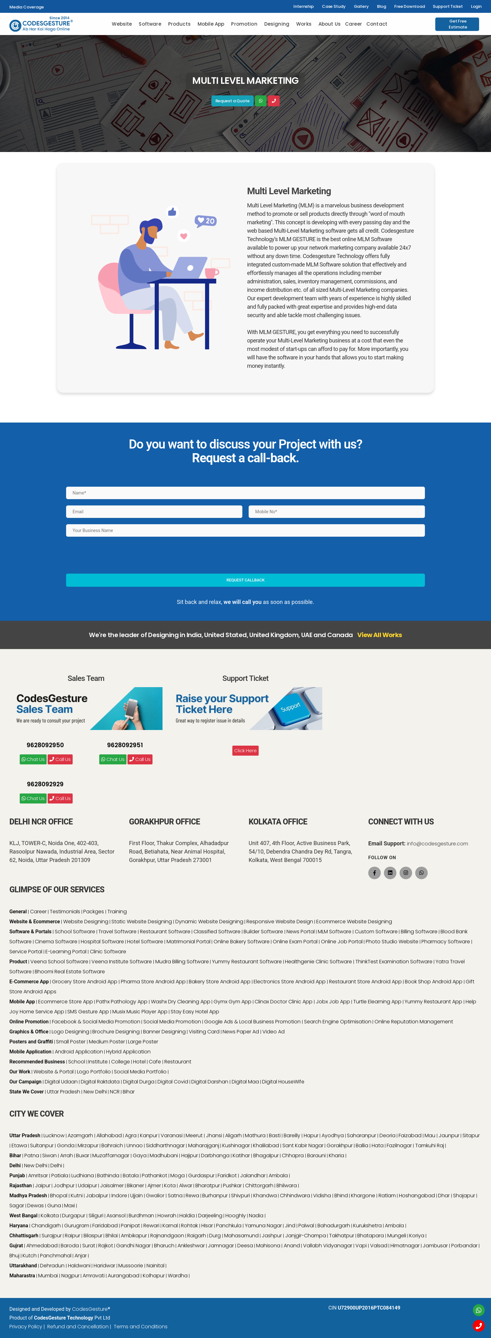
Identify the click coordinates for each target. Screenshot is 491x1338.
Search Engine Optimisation (337, 1021)
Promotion (244, 24)
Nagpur (70, 1275)
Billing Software (419, 931)
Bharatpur (207, 1185)
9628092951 (125, 745)
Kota (170, 1185)
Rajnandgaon (167, 1235)
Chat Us (33, 759)
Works (304, 24)
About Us (329, 24)
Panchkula (228, 1225)
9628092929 (45, 784)
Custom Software (376, 931)
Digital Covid (173, 1081)
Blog (381, 6)
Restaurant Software (165, 931)
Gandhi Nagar (133, 1245)
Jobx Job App (333, 1001)
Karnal (170, 1225)
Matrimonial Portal (188, 941)
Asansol (116, 1215)
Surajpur (52, 1235)
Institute (98, 1061)
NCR (115, 1091)
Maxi (69, 1205)
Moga (177, 1175)
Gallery (361, 6)
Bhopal (58, 1195)
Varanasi (172, 1135)
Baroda (70, 1245)
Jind (290, 1225)
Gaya (140, 1155)
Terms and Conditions (141, 1326)
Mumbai (48, 1275)
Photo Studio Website (392, 941)
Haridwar (104, 1265)
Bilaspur (93, 1235)
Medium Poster (107, 1041)
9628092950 (45, 745)
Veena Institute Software (121, 961)
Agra (131, 1135)
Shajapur (464, 1195)
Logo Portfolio (94, 1071)
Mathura (255, 1135)
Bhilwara (287, 1185)
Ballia (362, 1145)
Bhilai (112, 1235)
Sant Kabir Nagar (302, 1145)
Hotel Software (145, 941)
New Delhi (95, 1091)
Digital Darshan (209, 1081)
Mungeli (396, 1235)
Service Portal (25, 951)
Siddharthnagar (165, 1145)
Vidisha (322, 1195)
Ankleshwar (191, 1245)
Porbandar (464, 1245)
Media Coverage (26, 7)
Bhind (341, 1195)
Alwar (185, 1185)
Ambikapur (134, 1235)
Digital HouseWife (283, 1081)
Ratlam (387, 1195)
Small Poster (70, 1041)
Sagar (16, 1205)
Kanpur (149, 1135)
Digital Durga (138, 1081)
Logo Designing (70, 1031)
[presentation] (113, 555)
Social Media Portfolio (140, 1071)
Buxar (82, 1155)
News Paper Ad (241, 1031)
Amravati (94, 1275)
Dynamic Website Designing (209, 921)
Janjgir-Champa (305, 1235)
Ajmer (154, 1185)
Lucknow (54, 1135)
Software (150, 24)
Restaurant (177, 1061)
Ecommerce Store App (65, 1001)
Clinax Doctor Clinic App (284, 1001)
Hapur (311, 1135)
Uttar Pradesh (63, 1091)
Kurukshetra (367, 1225)
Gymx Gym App (232, 1001)
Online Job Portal (342, 941)
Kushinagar (236, 1145)
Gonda (66, 1145)
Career (353, 24)
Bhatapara (370, 1235)
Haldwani (79, 1265)
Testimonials (65, 911)
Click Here (245, 750)
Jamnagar (221, 1245)
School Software (75, 931)
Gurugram (76, 1225)
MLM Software (334, 931)
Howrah (167, 1215)
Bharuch (164, 1245)
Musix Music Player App (140, 1011)
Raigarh (196, 1235)
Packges (93, 911)
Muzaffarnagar (110, 1155)
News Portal (301, 931)
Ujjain (136, 1195)
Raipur (72, 1235)
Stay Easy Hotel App (195, 1011)
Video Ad (273, 1031)
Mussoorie (130, 1265)
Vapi (361, 1245)
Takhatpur (341, 1235)
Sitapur (471, 1135)
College (120, 1061)
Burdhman (141, 1215)
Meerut (194, 1135)
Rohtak (189, 1225)
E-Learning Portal (65, 951)
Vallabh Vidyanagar (327, 1245)
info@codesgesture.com (437, 843)
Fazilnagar (399, 1145)
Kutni (77, 1195)
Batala (131, 1175)
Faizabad (410, 1135)
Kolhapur (154, 1275)
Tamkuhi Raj (429, 1145)
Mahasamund (241, 1235)
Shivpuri (240, 1195)
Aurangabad (123, 1275)
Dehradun (52, 1265)
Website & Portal (54, 1071)
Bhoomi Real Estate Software (70, 971)
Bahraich (112, 1145)
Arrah (66, 1155)
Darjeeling (210, 1215)
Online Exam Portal (295, 941)
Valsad (378, 1245)
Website (122, 24)
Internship (303, 6)
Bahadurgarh (334, 1225)
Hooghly (235, 1215)
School (76, 1061)
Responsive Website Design (279, 921)
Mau (430, 1135)
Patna (31, 1155)
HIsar (207, 1225)
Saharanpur (361, 1135)
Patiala (59, 1175)
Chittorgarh (259, 1185)
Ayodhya (333, 1135)
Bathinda (108, 1175)
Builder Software (263, 931)
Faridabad (105, 1225)
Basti (275, 1135)
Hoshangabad (417, 1195)
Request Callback (245, 580)
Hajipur (189, 1155)
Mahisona (268, 1245)
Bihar (129, 1091)
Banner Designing (164, 1031)
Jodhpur (64, 1185)
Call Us (60, 759)
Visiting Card (204, 1031)
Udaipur (87, 1185)
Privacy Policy (25, 1326)
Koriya (416, 1235)
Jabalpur (97, 1195)
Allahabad (109, 1135)
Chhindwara (295, 1195)
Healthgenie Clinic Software (318, 961)
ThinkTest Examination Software (393, 961)
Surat (88, 1245)
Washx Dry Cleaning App (180, 1001)
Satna (175, 1195)
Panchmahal (55, 1255)
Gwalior (155, 1195)
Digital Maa (245, 1081)
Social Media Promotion (172, 1021)
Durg (215, 1235)
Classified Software (217, 931)
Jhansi (214, 1135)
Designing (276, 24)
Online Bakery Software (242, 941)
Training (117, 911)
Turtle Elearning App (377, 1001)
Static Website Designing (141, 921)
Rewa (192, 1195)
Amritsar (38, 1175)
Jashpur (272, 1235)
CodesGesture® (91, 1309)
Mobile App (211, 24)
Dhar (444, 1195)
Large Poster (143, 1041)
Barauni (316, 1155)
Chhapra (293, 1155)
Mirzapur (88, 1145)
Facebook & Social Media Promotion (96, 1021)
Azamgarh (80, 1135)
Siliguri (96, 1215)
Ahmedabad (42, 1245)
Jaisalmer (112, 1185)
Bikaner (135, 1185)
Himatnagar (405, 1245)
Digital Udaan (61, 1081)
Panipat (130, 1225)
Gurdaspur (201, 1175)
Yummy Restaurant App (433, 1001)
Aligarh (233, 1135)
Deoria (387, 1135)
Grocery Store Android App (84, 981)
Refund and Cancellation (78, 1326)
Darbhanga (215, 1155)
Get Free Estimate (458, 24)
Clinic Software (108, 951)
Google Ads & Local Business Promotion (252, 1021)
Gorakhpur (340, 1145)
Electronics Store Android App (290, 981)
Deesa (245, 1245)
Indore (119, 1195)
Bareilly (292, 1135)
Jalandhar (253, 1175)
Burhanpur (215, 1195)
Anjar (81, 1255)
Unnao (135, 1145)
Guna (54, 1205)
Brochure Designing (116, 1031)
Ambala (278, 1175)
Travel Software (117, 931)
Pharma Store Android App (153, 981)
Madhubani (164, 1155)
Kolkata (50, 1215)
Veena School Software (59, 961)
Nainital (155, 1265)
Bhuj (14, 1255)
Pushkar (232, 1185)
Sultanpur (42, 1145)
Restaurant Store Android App (365, 981)
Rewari (151, 1225)
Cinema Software (56, 941)
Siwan (49, 1155)
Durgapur (73, 1215)
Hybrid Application (128, 1051)
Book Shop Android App (434, 981)
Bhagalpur (266, 1155)
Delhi (56, 1165)
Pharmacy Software (445, 941)
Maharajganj (203, 1145)
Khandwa (265, 1195)
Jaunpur (449, 1135)
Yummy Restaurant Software (247, 961)
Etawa (19, 1145)
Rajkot (105, 1245)
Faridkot (227, 1175)
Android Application (79, 1051)
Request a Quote (232, 101)
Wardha (178, 1275)
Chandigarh (46, 1225)
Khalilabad (266, 1145)
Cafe (155, 1061)
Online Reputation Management (414, 1021)
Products (179, 24)
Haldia (187, 1215)
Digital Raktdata (100, 1081)
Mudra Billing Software (182, 961)
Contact (376, 24)
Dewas (35, 1205)
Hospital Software (102, 941)
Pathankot (154, 1175)
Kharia (336, 1155)
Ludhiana (82, 1175)
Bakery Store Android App (220, 981)
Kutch (30, 1255)
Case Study (334, 6)
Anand (292, 1245)
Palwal (306, 1225)
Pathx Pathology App (121, 1001)
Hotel (139, 1061)
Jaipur (42, 1185)
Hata (378, 1145)
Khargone (363, 1195)
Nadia (256, 1215)
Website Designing (85, 921)
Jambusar (435, 1245)
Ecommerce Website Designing (354, 921)
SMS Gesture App (88, 1011)
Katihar (241, 1155)
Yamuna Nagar (263, 1225)
